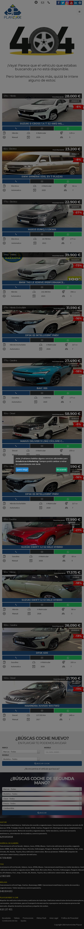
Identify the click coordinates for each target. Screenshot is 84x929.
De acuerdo (61, 469)
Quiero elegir (22, 469)
